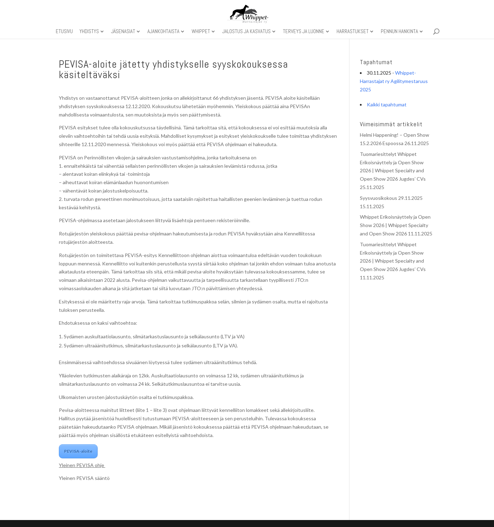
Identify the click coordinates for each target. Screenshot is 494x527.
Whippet (201, 32)
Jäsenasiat (123, 32)
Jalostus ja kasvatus (246, 32)
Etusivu (64, 32)
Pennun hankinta (399, 32)
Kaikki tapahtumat (387, 104)
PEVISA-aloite (78, 451)
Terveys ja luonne (303, 32)
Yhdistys (89, 32)
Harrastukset (353, 32)
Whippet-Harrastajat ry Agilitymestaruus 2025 (394, 81)
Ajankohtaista (163, 32)
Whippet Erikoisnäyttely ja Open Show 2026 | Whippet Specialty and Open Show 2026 (395, 225)
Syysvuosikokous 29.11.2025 (391, 198)
